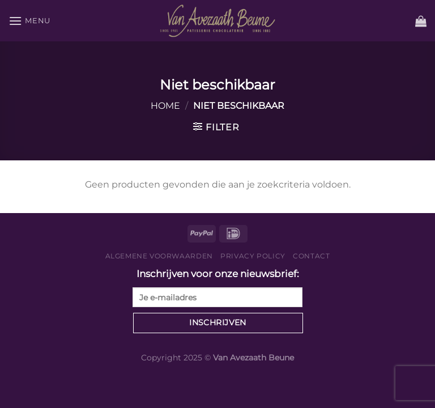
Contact (311, 256)
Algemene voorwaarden (159, 256)
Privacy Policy (252, 256)
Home (165, 105)
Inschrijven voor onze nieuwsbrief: (217, 287)
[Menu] (29, 21)
